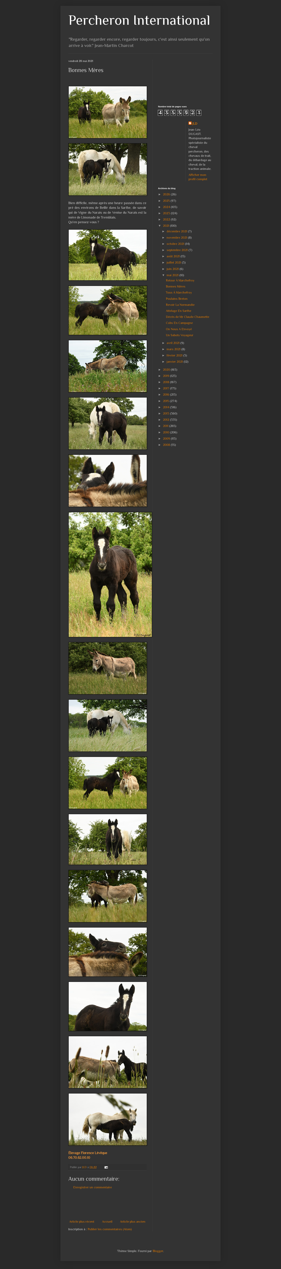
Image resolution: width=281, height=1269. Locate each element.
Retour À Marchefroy (180, 280)
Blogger (158, 1251)
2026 (167, 194)
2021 (166, 226)
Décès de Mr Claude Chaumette (187, 317)
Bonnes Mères (175, 286)
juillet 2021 (174, 262)
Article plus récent (81, 1221)
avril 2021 (173, 343)
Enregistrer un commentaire (92, 1187)
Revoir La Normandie (180, 305)
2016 (166, 394)
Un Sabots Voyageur (179, 335)
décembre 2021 (177, 231)
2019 (166, 376)
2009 (167, 438)
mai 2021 (173, 275)
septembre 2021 (178, 250)
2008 (167, 445)
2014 (166, 407)
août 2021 (174, 256)
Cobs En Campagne (179, 323)
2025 (167, 201)
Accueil (107, 1221)
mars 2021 (174, 349)
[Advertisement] (139, 1204)
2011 (166, 426)
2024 (167, 207)
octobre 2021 (176, 244)
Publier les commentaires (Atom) (110, 1229)
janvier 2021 (175, 361)
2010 (166, 432)
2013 (166, 413)
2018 (166, 382)
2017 (166, 388)
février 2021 (175, 355)
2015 (166, 401)
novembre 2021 (177, 237)
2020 (167, 369)
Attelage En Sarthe (178, 311)
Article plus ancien (132, 1221)
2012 (166, 420)
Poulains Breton (177, 299)
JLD (194, 123)
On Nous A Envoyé (179, 329)
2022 (167, 219)
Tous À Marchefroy (179, 292)
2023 (167, 213)
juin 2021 (173, 269)
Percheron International (139, 20)
